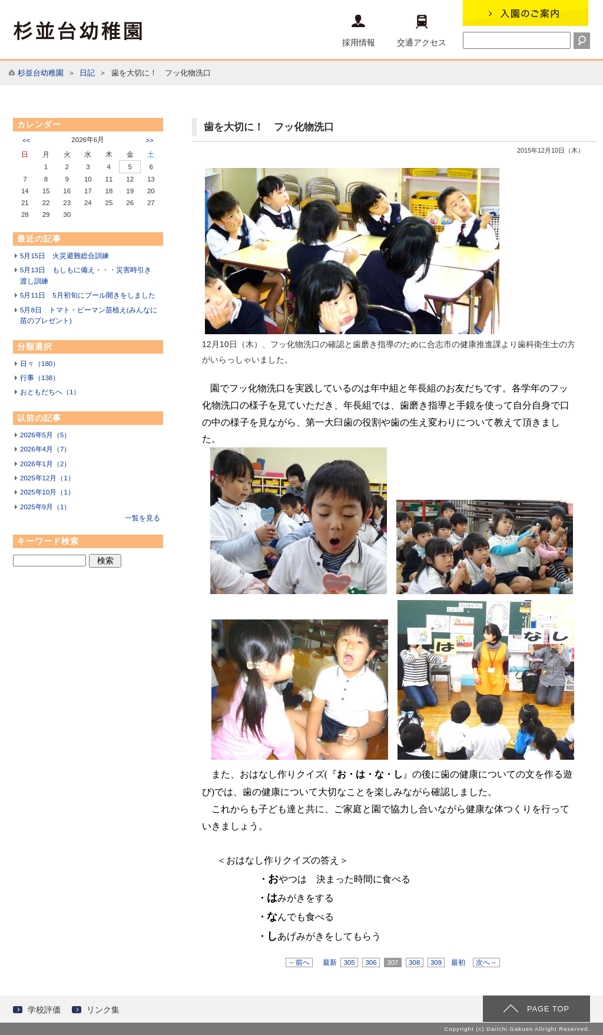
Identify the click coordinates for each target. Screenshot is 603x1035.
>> (149, 140)
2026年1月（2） (45, 463)
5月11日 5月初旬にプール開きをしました (87, 295)
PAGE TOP (548, 1008)
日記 (87, 72)
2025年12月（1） (47, 478)
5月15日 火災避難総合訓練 (64, 255)
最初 (458, 962)
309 (436, 962)
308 (414, 962)
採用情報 (358, 31)
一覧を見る (142, 518)
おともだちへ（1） (50, 391)
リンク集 (103, 1009)
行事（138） (39, 377)
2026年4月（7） (45, 449)
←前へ (299, 962)
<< (26, 140)
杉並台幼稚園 (41, 72)
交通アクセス (421, 31)
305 (349, 962)
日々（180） (39, 363)
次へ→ (486, 962)
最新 (330, 962)
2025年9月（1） (45, 506)
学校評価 (44, 1009)
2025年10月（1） (47, 492)
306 (371, 962)
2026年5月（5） (45, 435)
